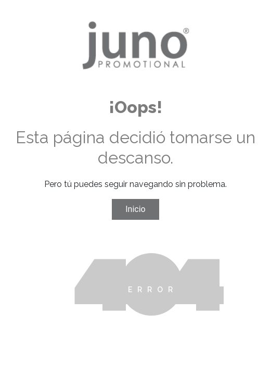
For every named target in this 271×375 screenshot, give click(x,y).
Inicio (135, 209)
